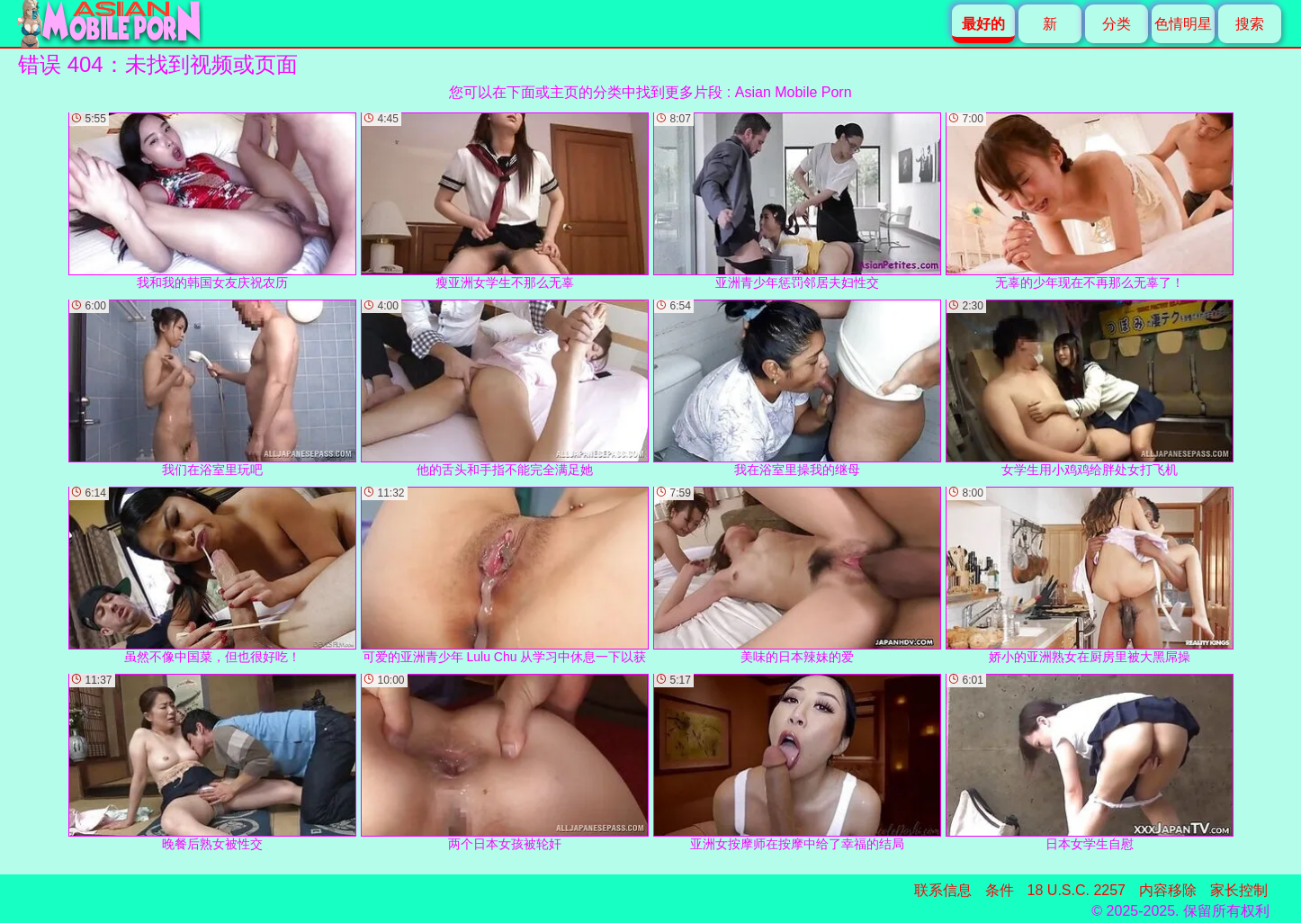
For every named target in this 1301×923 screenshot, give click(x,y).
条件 (999, 890)
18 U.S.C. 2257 (1076, 890)
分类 (1116, 23)
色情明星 (1183, 23)
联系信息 (943, 890)
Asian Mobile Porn (793, 92)
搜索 (1249, 23)
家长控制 (1239, 890)
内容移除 (1168, 890)
